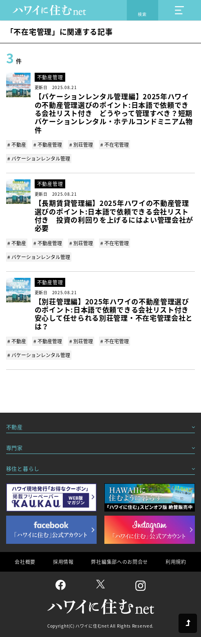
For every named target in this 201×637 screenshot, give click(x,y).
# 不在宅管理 (114, 144)
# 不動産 (16, 144)
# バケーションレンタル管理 (38, 158)
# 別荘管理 (81, 144)
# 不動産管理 (47, 144)
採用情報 (63, 561)
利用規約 (176, 561)
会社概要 (25, 561)
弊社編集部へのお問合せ (119, 561)
